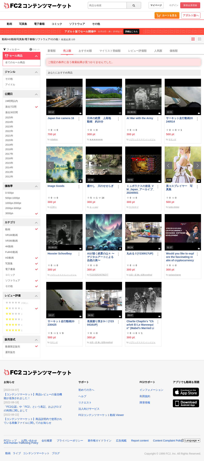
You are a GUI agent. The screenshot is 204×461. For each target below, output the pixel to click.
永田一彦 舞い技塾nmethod (140, 275)
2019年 (9, 144)
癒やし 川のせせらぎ (100, 185)
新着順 (52, 50)
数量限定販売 (21, 346)
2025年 (9, 117)
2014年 (9, 167)
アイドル (10, 84)
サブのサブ (133, 207)
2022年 (9, 131)
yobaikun (54, 139)
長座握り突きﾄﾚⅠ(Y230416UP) (100, 323)
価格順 (174, 50)
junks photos (173, 207)
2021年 (9, 135)
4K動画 (9, 246)
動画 (9, 23)
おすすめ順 (85, 50)
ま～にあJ (94, 207)
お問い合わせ (29, 440)
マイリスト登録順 (110, 50)
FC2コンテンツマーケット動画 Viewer (101, 415)
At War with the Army (140, 118)
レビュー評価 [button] (21, 296)
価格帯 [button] (21, 186)
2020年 (9, 140)
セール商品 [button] (21, 56)
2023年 (9, 126)
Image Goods (56, 185)
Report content (139, 440)
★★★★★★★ (96, 139)
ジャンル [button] (21, 72)
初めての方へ (86, 389)
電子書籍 (39, 23)
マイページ (156, 5)
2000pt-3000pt (13, 208)
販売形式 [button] (21, 340)
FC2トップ (10, 440)
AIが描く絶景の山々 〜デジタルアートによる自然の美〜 (100, 257)
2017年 (9, 153)
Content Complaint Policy (168, 440)
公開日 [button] (21, 94)
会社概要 (47, 440)
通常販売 (10, 352)
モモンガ (172, 139)
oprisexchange (174, 275)
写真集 (23, 23)
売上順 (67, 50)
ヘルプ (82, 396)
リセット (34, 49)
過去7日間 (21, 106)
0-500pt (9, 192)
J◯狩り (53, 207)
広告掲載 (121, 440)
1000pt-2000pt (13, 203)
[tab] (125, 51)
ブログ (56, 453)
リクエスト (85, 402)
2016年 (9, 158)
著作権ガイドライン (99, 440)
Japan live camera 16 (61, 118)
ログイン (173, 5)
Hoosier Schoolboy (60, 253)
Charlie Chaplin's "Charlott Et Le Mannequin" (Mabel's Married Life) (140, 325)
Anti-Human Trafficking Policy (21, 442)
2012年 (9, 176)
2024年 (9, 122)
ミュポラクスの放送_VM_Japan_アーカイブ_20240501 (140, 189)
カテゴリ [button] (21, 222)
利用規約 (145, 396)
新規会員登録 (190, 5)
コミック (57, 23)
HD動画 (21, 258)
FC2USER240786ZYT (99, 275)
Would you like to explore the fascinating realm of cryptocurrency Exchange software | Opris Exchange (180, 257)
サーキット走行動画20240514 (179, 120)
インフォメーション (151, 389)
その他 (96, 23)
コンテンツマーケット (47, 5)
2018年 (9, 149)
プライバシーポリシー (70, 440)
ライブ (17, 453)
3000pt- (21, 213)
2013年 (9, 172)
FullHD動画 (11, 252)
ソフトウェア (77, 23)
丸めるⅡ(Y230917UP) (140, 253)
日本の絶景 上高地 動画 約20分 (100, 120)
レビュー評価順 (137, 50)
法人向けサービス (89, 408)
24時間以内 (11, 101)
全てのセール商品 (15, 62)
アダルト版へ (191, 15)
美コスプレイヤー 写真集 (179, 187)
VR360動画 (11, 240)
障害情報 (145, 402)
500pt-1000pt (12, 198)
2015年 (9, 162)
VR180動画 (11, 235)
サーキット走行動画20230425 (61, 323)
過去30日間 (11, 112)
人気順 (158, 50)
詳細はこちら (131, 31)
